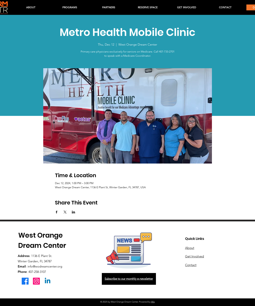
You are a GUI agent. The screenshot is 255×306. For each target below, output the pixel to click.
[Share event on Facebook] (56, 212)
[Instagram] (36, 281)
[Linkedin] (47, 281)
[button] (69, 7)
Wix (153, 301)
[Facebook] (25, 281)
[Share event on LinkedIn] (73, 212)
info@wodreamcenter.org (45, 266)
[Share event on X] (65, 212)
